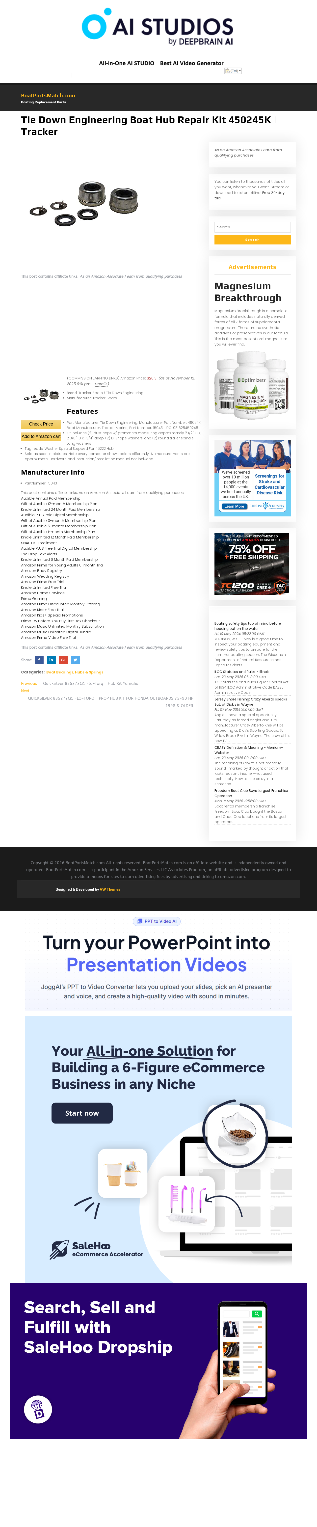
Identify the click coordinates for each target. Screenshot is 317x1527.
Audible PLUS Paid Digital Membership (55, 514)
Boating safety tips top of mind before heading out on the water (247, 626)
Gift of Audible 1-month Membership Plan (58, 531)
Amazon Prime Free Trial (42, 581)
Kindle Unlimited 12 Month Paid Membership (60, 537)
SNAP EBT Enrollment (39, 542)
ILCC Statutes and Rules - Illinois (241, 671)
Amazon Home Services (43, 592)
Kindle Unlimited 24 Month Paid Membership (60, 509)
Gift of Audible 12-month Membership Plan (59, 503)
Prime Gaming (34, 598)
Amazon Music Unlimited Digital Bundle (56, 632)
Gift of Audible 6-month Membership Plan (58, 526)
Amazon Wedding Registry (45, 576)
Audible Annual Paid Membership (50, 498)
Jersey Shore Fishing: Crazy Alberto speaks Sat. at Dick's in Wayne (250, 702)
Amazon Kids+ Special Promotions (52, 615)
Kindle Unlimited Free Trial (44, 587)
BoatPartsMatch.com (48, 95)
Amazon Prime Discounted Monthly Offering (60, 604)
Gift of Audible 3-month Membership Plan (58, 520)
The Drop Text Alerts (39, 554)
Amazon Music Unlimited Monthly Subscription (62, 626)
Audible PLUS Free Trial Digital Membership (59, 548)
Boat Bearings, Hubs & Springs (74, 672)
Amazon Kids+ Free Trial (42, 609)
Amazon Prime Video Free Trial (48, 637)
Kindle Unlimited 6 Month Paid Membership (59, 559)
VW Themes (109, 889)
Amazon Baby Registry (41, 570)
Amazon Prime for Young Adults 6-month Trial (62, 565)
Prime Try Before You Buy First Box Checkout (60, 620)
